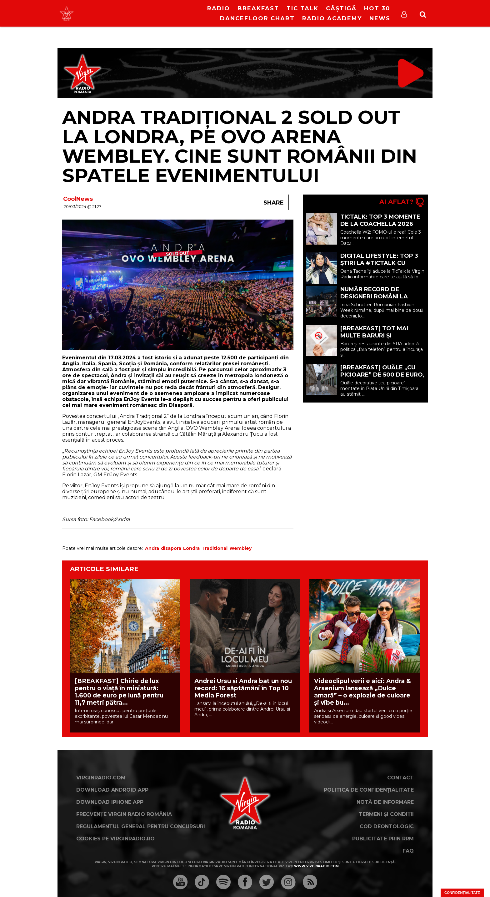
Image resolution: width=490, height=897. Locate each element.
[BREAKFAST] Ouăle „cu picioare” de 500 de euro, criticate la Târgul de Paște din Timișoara (382, 378)
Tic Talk (302, 8)
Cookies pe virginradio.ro (115, 839)
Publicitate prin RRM (383, 839)
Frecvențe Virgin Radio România (124, 814)
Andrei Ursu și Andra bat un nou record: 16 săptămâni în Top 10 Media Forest (243, 688)
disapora (171, 548)
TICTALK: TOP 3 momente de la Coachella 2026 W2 (380, 224)
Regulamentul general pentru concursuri (140, 826)
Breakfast (258, 8)
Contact (400, 778)
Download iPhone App (109, 802)
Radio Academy (332, 18)
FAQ (408, 851)
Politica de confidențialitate (369, 790)
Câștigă (341, 8)
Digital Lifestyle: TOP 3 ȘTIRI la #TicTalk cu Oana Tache (379, 263)
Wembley (240, 548)
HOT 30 (377, 8)
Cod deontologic (387, 826)
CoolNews (78, 198)
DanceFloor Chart (257, 18)
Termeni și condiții (386, 814)
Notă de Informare (385, 802)
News (379, 18)
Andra (152, 548)
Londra (191, 548)
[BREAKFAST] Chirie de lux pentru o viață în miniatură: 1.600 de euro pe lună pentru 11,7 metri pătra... (119, 691)
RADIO (218, 8)
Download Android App (112, 790)
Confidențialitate (462, 892)
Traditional (215, 548)
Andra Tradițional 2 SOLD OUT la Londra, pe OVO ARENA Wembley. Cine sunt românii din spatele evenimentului (239, 146)
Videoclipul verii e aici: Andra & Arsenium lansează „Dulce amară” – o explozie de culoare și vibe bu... (362, 691)
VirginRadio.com (101, 778)
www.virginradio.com (316, 866)
